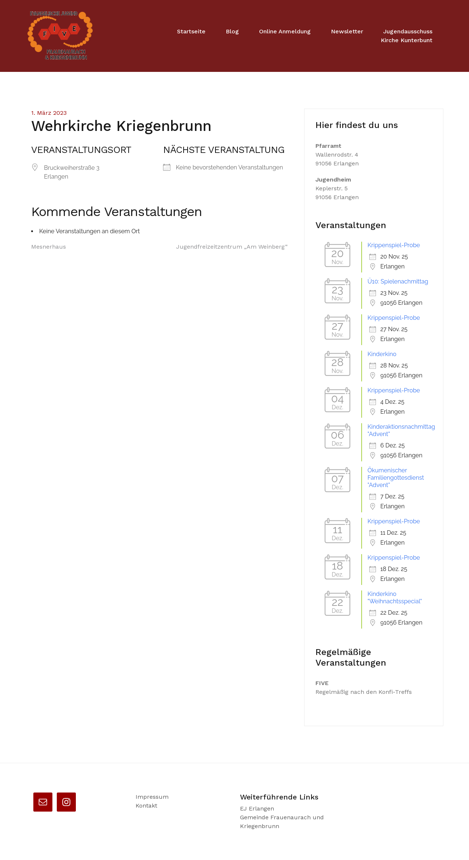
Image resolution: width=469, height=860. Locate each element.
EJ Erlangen (257, 808)
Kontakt (146, 805)
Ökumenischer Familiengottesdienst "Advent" (396, 477)
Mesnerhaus (48, 246)
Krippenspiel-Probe (394, 245)
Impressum (152, 796)
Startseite (191, 31)
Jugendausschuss (407, 31)
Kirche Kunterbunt (406, 40)
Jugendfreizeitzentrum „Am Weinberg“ (232, 246)
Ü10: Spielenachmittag (398, 281)
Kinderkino (382, 354)
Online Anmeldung (285, 31)
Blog (232, 31)
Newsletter (347, 31)
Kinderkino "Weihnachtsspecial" (395, 597)
